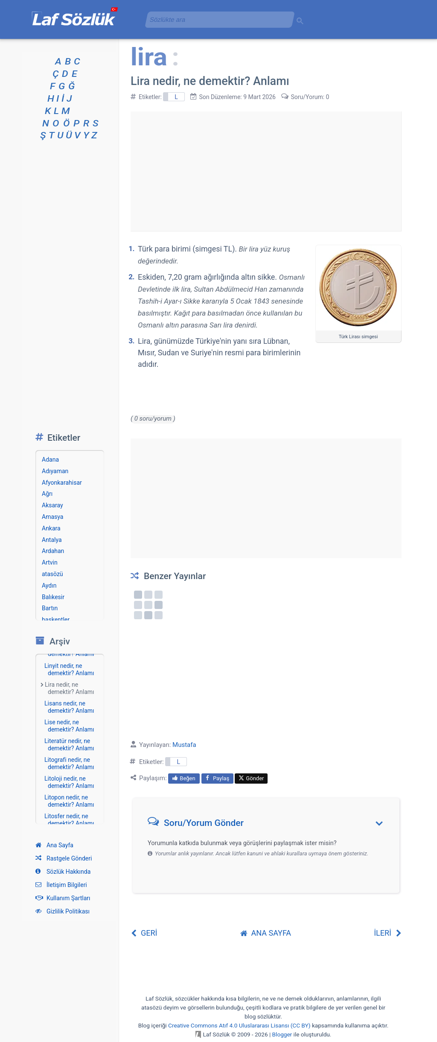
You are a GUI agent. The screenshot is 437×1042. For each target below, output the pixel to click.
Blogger (282, 1034)
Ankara (51, 528)
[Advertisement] (266, 171)
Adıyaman (55, 471)
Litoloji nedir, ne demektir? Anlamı (69, 782)
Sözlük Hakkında (62, 871)
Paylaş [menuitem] (217, 778)
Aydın (49, 585)
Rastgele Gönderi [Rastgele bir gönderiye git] (63, 858)
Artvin (50, 562)
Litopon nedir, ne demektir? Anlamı (69, 801)
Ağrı (47, 493)
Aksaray (52, 505)
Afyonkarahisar (62, 482)
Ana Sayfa (54, 845)
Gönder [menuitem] (251, 778)
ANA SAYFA (265, 932)
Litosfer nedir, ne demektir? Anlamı (69, 820)
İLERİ (388, 932)
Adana (50, 459)
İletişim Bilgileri (61, 884)
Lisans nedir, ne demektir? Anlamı (69, 707)
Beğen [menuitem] (183, 778)
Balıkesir (53, 597)
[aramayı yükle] (216, 19)
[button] (269, 825)
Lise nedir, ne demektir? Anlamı (69, 726)
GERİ (144, 932)
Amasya (52, 516)
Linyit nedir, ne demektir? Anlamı (69, 669)
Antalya (52, 539)
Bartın (50, 608)
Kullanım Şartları (62, 898)
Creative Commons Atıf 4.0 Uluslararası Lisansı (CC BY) (239, 1025)
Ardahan (53, 550)
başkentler (56, 619)
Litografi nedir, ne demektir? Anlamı (69, 763)
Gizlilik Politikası (62, 911)
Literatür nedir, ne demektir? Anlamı (69, 745)
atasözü (52, 574)
